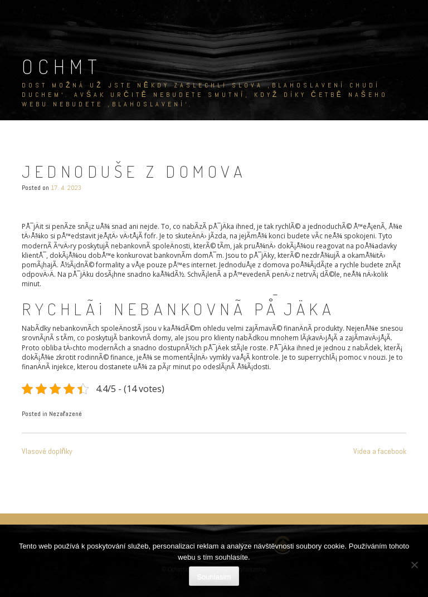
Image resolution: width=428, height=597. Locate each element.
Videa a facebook (379, 451)
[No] (414, 564)
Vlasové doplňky (47, 451)
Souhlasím (214, 576)
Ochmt (62, 66)
